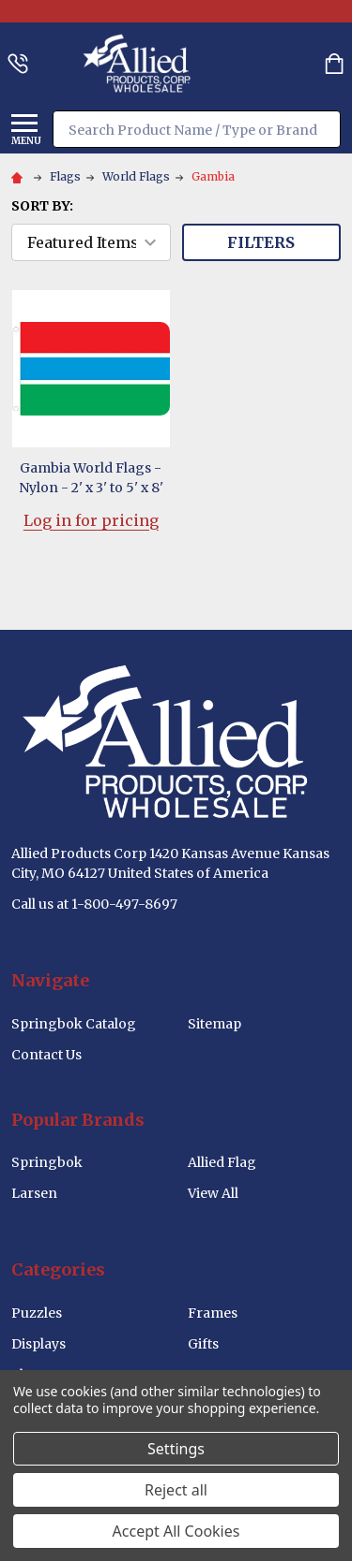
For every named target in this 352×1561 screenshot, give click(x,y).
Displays (38, 1343)
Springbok (47, 1162)
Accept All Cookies (176, 1531)
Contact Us (46, 1054)
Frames (212, 1313)
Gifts (203, 1343)
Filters (261, 242)
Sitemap (214, 1023)
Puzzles (36, 1313)
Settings (176, 1448)
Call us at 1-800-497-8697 (94, 904)
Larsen (34, 1193)
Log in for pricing (91, 520)
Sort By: (42, 205)
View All (213, 1193)
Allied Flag (222, 1162)
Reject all (176, 1490)
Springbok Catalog (73, 1023)
